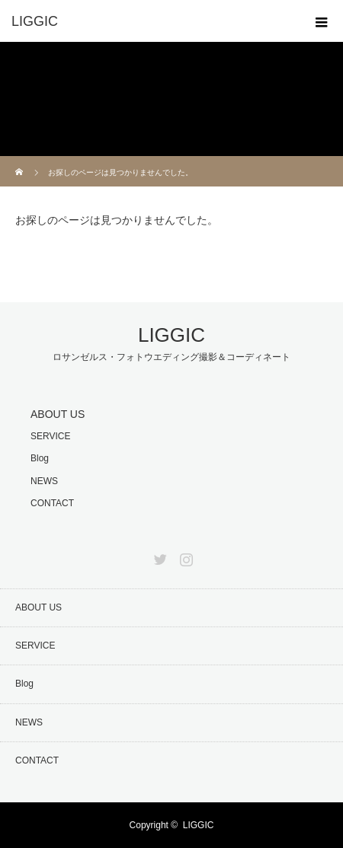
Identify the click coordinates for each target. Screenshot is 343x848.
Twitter (158, 556)
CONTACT (52, 503)
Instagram (184, 556)
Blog (39, 458)
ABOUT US (57, 414)
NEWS (44, 481)
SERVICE (50, 436)
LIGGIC (171, 335)
